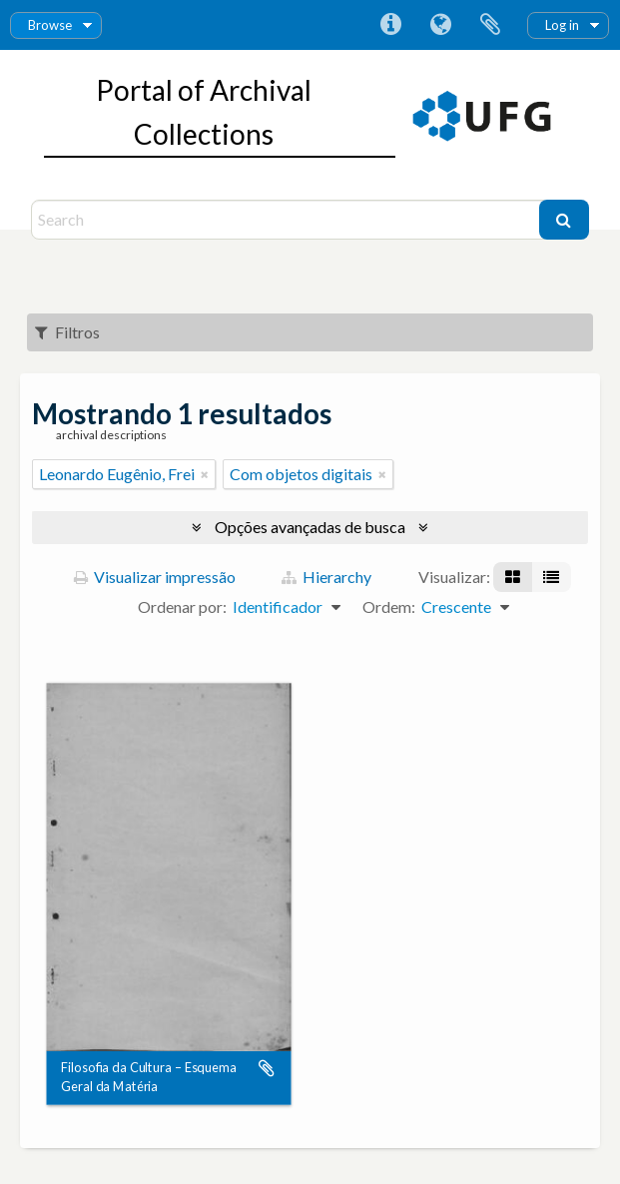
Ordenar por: (182, 606)
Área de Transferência (490, 25)
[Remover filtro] (205, 474)
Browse (50, 25)
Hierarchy (326, 576)
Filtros (67, 331)
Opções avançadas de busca (310, 526)
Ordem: (388, 606)
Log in (562, 25)
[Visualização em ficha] (512, 577)
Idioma (440, 25)
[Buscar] (564, 220)
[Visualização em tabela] (551, 577)
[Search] (287, 220)
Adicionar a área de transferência (267, 1069)
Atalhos (390, 25)
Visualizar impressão (155, 576)
